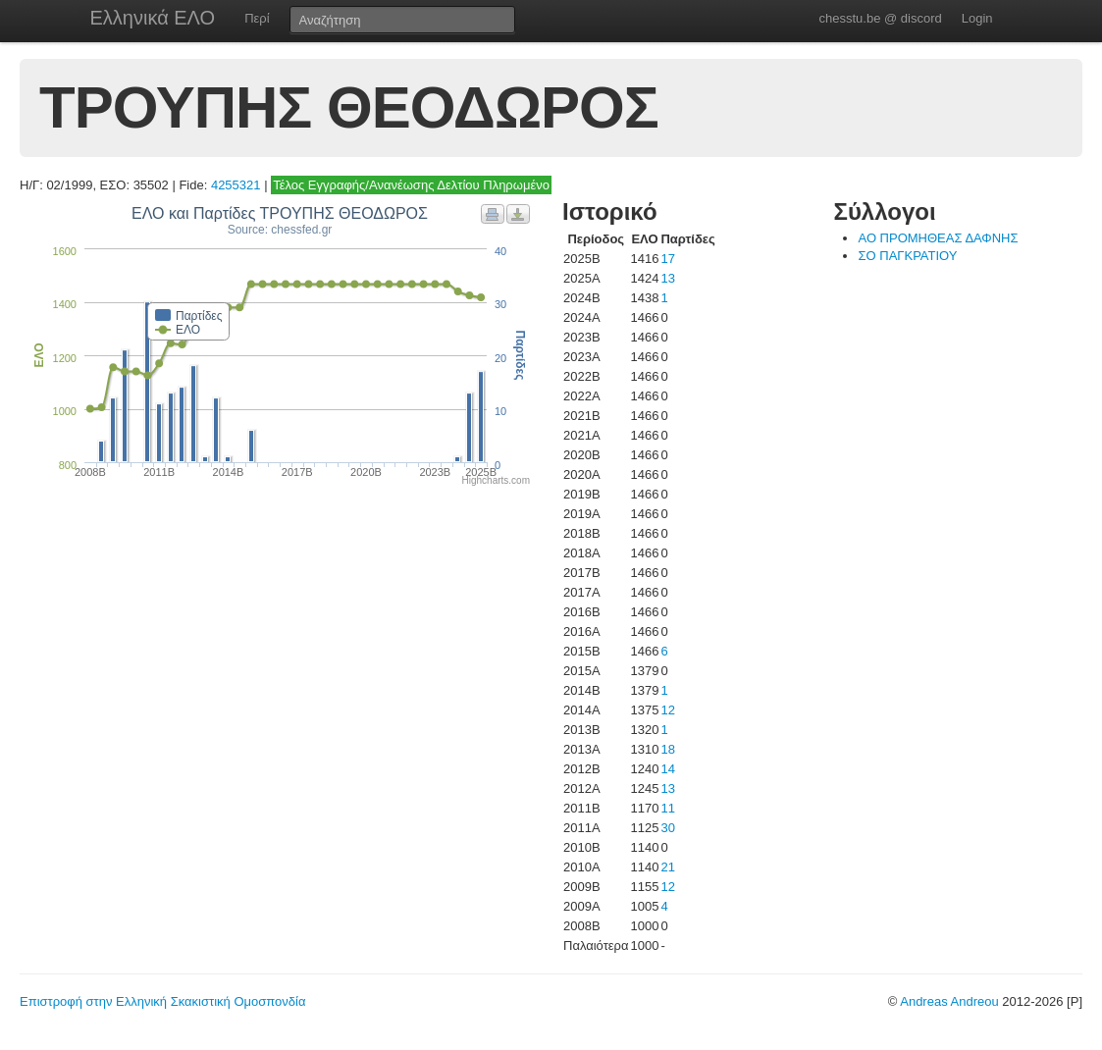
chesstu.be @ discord (879, 18)
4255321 (236, 185)
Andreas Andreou (949, 1001)
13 (667, 278)
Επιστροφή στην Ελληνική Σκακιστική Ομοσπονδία (162, 1001)
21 (667, 867)
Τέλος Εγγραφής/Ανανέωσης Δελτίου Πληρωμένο (411, 185)
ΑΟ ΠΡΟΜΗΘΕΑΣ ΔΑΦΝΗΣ (938, 238)
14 (667, 768)
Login (977, 18)
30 (667, 827)
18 (667, 749)
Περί (256, 18)
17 (667, 258)
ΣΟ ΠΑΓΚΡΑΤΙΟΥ (907, 255)
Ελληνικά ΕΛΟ (153, 17)
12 (667, 710)
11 (667, 808)
